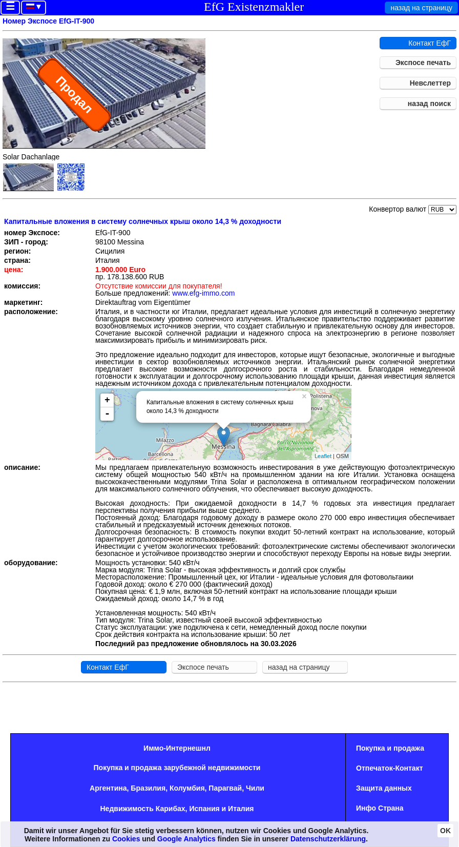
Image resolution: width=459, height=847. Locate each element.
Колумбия (187, 788)
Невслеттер (430, 83)
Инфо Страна (380, 808)
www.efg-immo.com (203, 293)
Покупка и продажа (390, 748)
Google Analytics (186, 839)
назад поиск (429, 103)
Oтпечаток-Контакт (389, 768)
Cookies (126, 839)
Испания (204, 808)
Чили (255, 788)
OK (445, 831)
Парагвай (225, 788)
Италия (241, 808)
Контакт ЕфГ (429, 43)
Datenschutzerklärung (328, 839)
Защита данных (384, 788)
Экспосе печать (423, 62)
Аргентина (108, 788)
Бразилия (148, 788)
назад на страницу (421, 8)
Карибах (170, 808)
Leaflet (323, 456)
